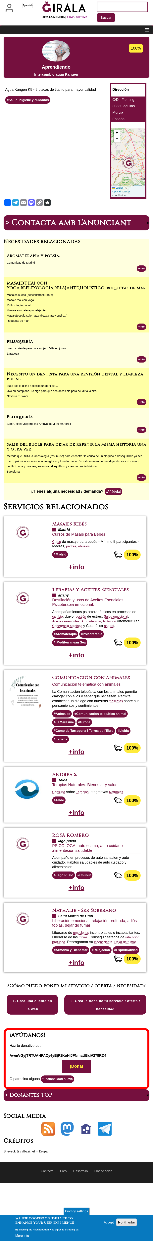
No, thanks (126, 1223)
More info (22, 1236)
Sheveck (10, 1210)
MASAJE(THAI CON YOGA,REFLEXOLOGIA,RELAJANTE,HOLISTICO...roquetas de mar (76, 287)
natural (57, 636)
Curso (57, 546)
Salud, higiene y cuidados (31, 101)
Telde (60, 822)
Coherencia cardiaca (92, 632)
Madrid (62, 559)
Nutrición (114, 627)
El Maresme (66, 741)
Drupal (48, 1210)
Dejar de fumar (86, 971)
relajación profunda (86, 967)
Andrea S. (66, 795)
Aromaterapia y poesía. (33, 256)
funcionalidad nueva (59, 1136)
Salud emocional (119, 622)
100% (131, 559)
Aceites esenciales (67, 627)
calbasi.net (30, 1210)
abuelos (85, 551)
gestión (82, 622)
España (62, 759)
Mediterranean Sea (72, 654)
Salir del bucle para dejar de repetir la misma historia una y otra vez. (76, 450)
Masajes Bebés (72, 528)
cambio (58, 622)
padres (71, 551)
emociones (81, 957)
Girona (87, 741)
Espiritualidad (67, 989)
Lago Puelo (65, 898)
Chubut (87, 898)
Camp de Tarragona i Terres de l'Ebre (87, 750)
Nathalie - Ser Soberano (88, 934)
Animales (64, 732)
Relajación (106, 980)
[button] (128, 163)
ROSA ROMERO (73, 858)
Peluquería (20, 419)
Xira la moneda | (64, 17)
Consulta (59, 813)
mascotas (116, 719)
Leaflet (118, 188)
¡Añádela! (113, 495)
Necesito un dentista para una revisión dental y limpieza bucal (75, 378)
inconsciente (62, 971)
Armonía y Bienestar (73, 980)
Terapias (84, 813)
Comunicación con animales (82, 693)
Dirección (120, 90)
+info (141, 269)
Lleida (130, 750)
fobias (108, 962)
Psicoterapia (95, 645)
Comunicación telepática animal (105, 732)
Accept (106, 1223)
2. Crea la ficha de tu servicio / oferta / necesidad (105, 1056)
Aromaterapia (94, 627)
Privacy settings (76, 1211)
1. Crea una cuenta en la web (32, 1056)
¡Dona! (76, 1122)
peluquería (20, 343)
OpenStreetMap (121, 192)
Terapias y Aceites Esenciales (96, 595)
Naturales (119, 813)
